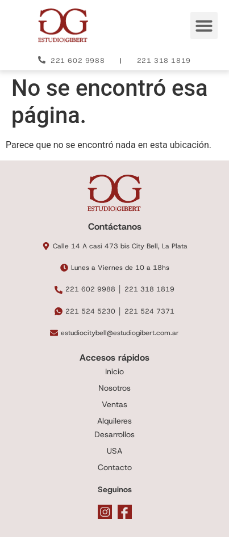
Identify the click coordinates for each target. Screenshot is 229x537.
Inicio (114, 371)
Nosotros (114, 388)
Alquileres (114, 421)
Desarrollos (114, 434)
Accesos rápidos (114, 357)
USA (114, 451)
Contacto (115, 467)
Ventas (114, 404)
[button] (204, 25)
